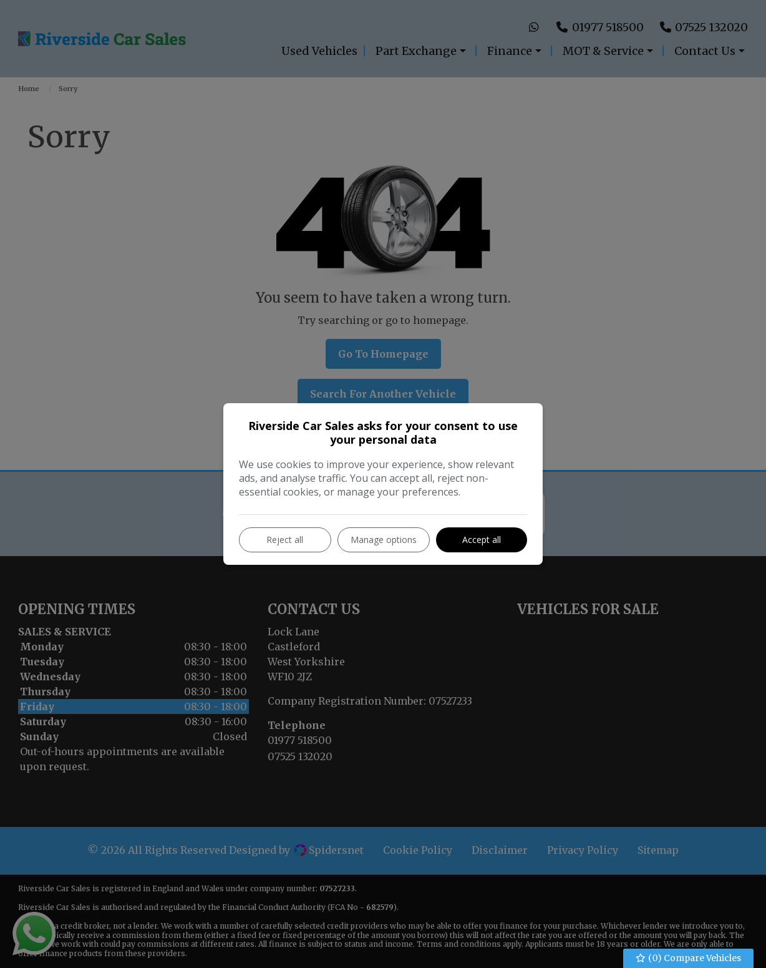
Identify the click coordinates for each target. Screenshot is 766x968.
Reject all (284, 539)
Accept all (481, 539)
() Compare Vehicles (689, 958)
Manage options (384, 539)
